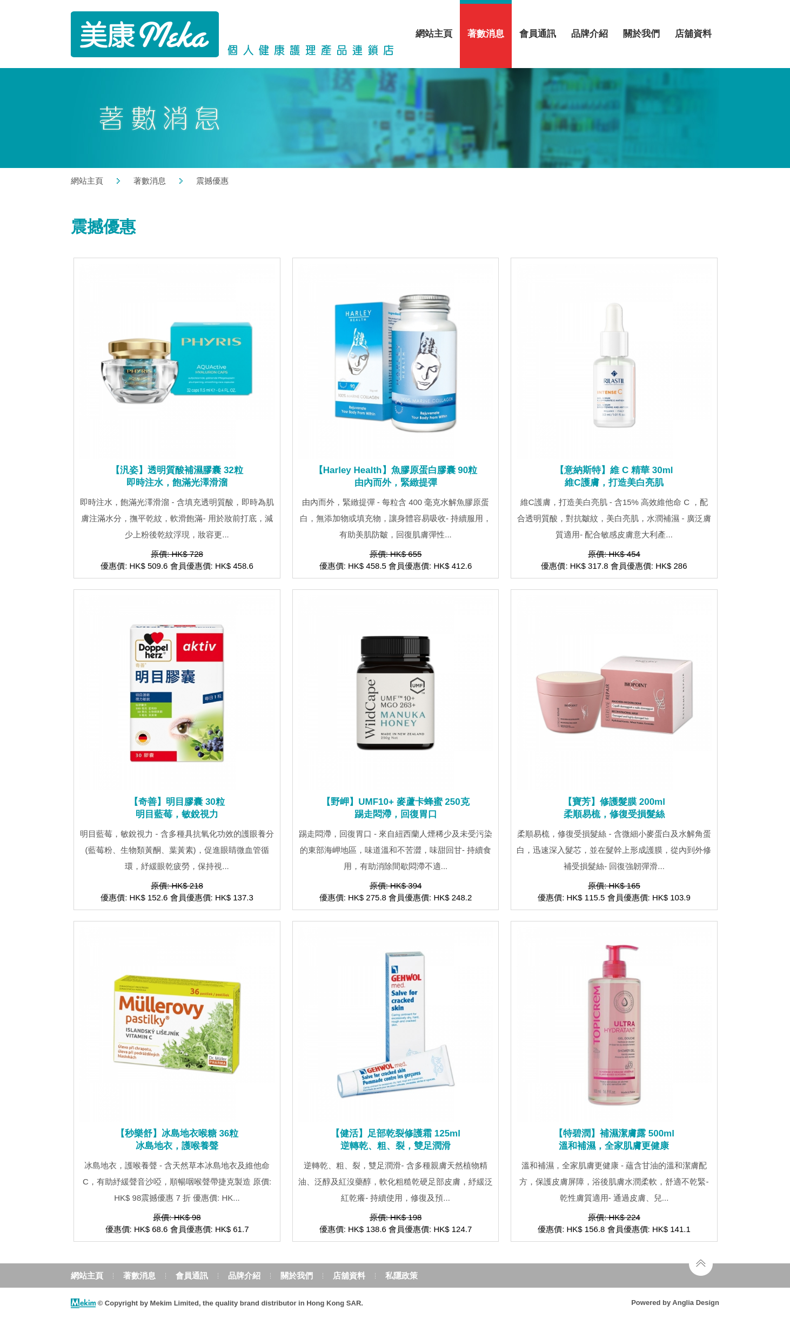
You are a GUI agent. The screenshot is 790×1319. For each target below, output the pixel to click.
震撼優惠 (212, 180)
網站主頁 (434, 34)
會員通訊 (537, 34)
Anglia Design (695, 1302)
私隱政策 (401, 1275)
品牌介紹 (589, 34)
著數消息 (485, 34)
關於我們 (641, 34)
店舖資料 (693, 34)
